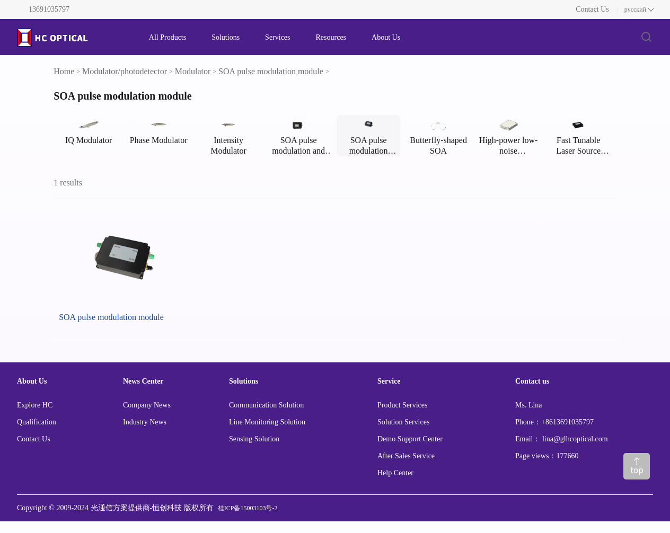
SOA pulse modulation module (270, 71)
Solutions (225, 37)
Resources (331, 37)
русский (635, 9)
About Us (386, 37)
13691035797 (49, 9)
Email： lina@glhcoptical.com (561, 439)
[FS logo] (72, 37)
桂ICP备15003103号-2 (248, 508)
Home (64, 71)
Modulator (193, 71)
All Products (167, 37)
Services (277, 37)
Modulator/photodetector (124, 71)
